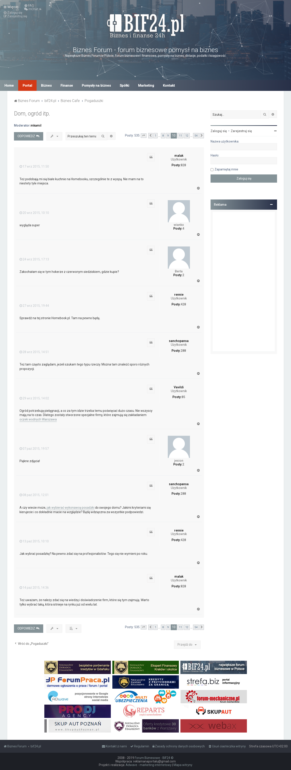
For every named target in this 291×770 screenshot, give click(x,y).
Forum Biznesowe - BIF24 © (154, 758)
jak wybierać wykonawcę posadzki (70, 507)
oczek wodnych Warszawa (38, 419)
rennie (179, 294)
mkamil (36, 125)
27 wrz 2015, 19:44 (34, 305)
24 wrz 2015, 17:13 (34, 259)
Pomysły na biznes (96, 86)
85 (183, 397)
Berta (179, 271)
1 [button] (155, 135)
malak (178, 155)
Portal (27, 86)
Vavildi (179, 387)
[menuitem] (29, 5)
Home (9, 86)
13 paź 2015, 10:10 (34, 541)
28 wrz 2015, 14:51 (34, 352)
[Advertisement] (243, 281)
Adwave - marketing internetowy (149, 765)
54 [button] (195, 135)
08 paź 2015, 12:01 (34, 495)
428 (183, 304)
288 (183, 350)
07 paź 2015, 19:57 (34, 448)
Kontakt (169, 86)
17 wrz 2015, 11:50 (34, 166)
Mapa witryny (183, 765)
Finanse (67, 86)
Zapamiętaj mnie (226, 169)
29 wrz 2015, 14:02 (34, 398)
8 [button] (163, 135)
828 (183, 165)
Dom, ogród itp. (32, 113)
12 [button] (186, 135)
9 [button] (168, 135)
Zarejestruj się (241, 131)
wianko (179, 225)
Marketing (146, 86)
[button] (143, 135)
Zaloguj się (219, 131)
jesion (178, 460)
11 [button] (180, 135)
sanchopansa (179, 341)
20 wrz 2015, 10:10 (34, 213)
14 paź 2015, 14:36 (34, 587)
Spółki (124, 86)
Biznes (46, 86)
